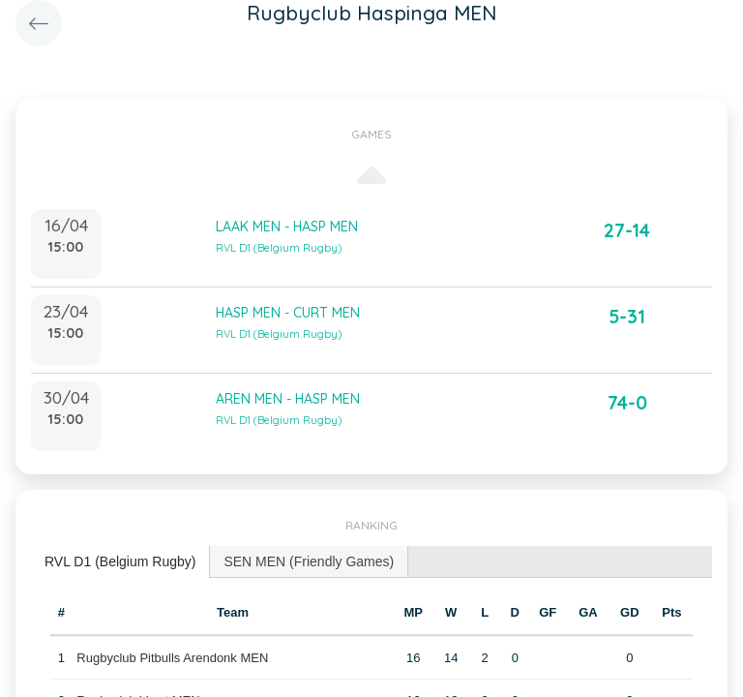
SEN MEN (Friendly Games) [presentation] (308, 561)
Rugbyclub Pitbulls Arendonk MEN (172, 658)
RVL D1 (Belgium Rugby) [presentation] (120, 561)
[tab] (120, 562)
